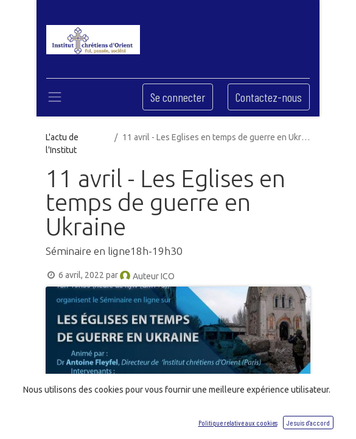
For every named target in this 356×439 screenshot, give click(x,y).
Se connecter (177, 97)
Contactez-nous (269, 97)
